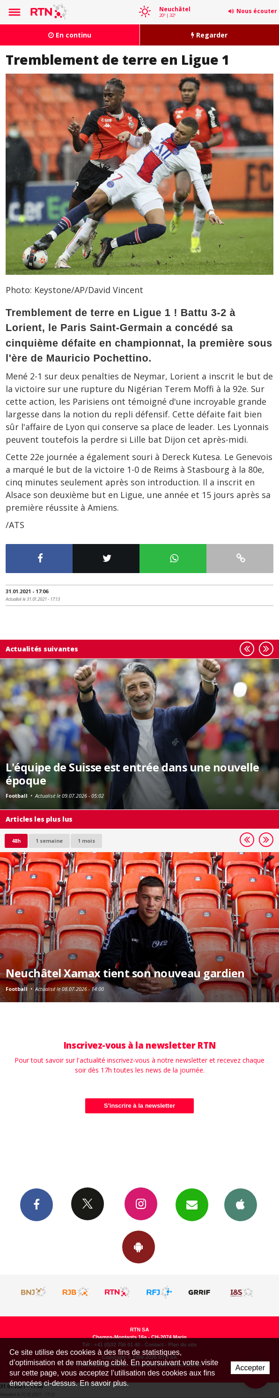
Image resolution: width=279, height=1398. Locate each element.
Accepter (250, 1368)
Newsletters (192, 1204)
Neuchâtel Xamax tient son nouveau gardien (125, 973)
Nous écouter (256, 11)
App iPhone (240, 1204)
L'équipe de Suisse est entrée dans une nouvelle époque (132, 774)
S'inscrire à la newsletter (139, 1105)
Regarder (209, 34)
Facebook (36, 1204)
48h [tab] (16, 840)
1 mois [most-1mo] (86, 840)
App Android (138, 1246)
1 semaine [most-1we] (49, 840)
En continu (69, 34)
